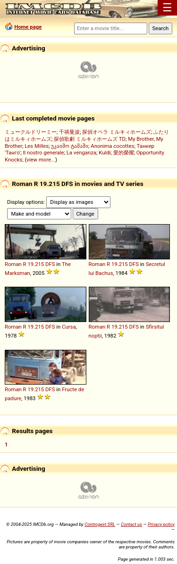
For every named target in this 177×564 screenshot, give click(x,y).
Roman (13, 264)
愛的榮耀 (123, 152)
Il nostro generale (43, 152)
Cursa (69, 326)
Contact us (131, 524)
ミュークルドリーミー (31, 132)
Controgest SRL (99, 524)
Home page (28, 27)
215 (39, 264)
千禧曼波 (69, 132)
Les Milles (37, 146)
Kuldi (104, 152)
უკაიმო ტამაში (69, 146)
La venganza (81, 152)
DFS (50, 264)
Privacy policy (161, 524)
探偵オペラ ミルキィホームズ (116, 132)
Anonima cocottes (112, 146)
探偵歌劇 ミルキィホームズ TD (90, 139)
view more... (40, 159)
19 (30, 264)
